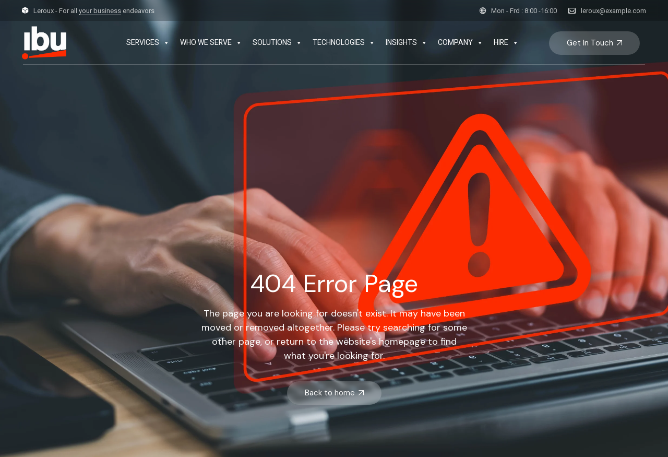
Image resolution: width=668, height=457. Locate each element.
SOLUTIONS (277, 42)
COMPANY (460, 42)
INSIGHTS (406, 42)
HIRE (506, 42)
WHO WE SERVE (211, 42)
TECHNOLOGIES (344, 42)
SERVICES (148, 42)
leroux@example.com (613, 11)
